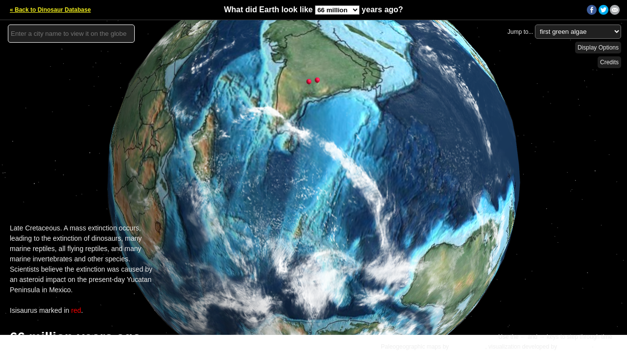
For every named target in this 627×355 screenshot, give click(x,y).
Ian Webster (574, 346)
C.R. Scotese (468, 346)
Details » (608, 346)
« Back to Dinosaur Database (50, 9)
